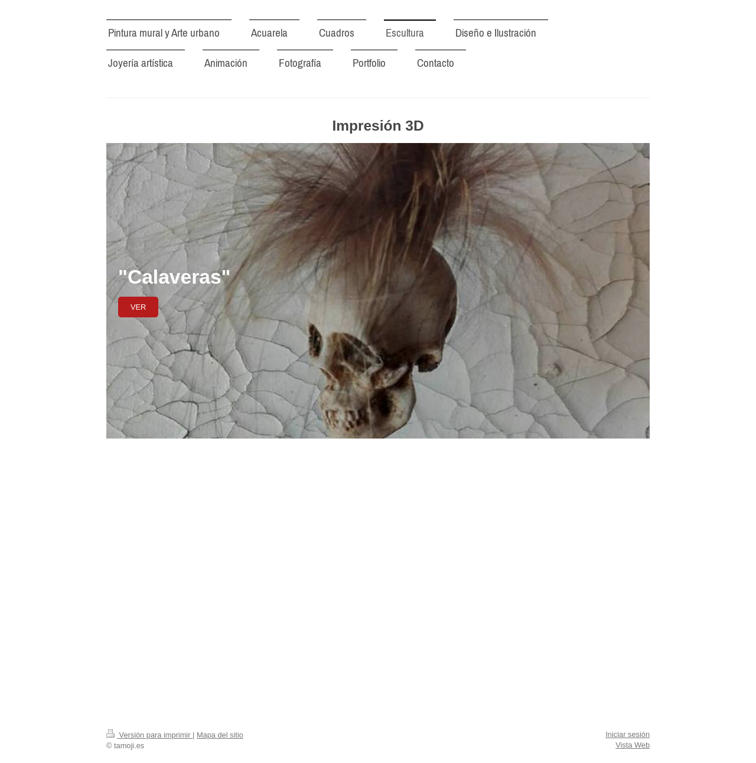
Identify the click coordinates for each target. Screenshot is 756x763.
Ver (138, 307)
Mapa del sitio (220, 734)
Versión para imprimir (149, 734)
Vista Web (632, 745)
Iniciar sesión (627, 734)
